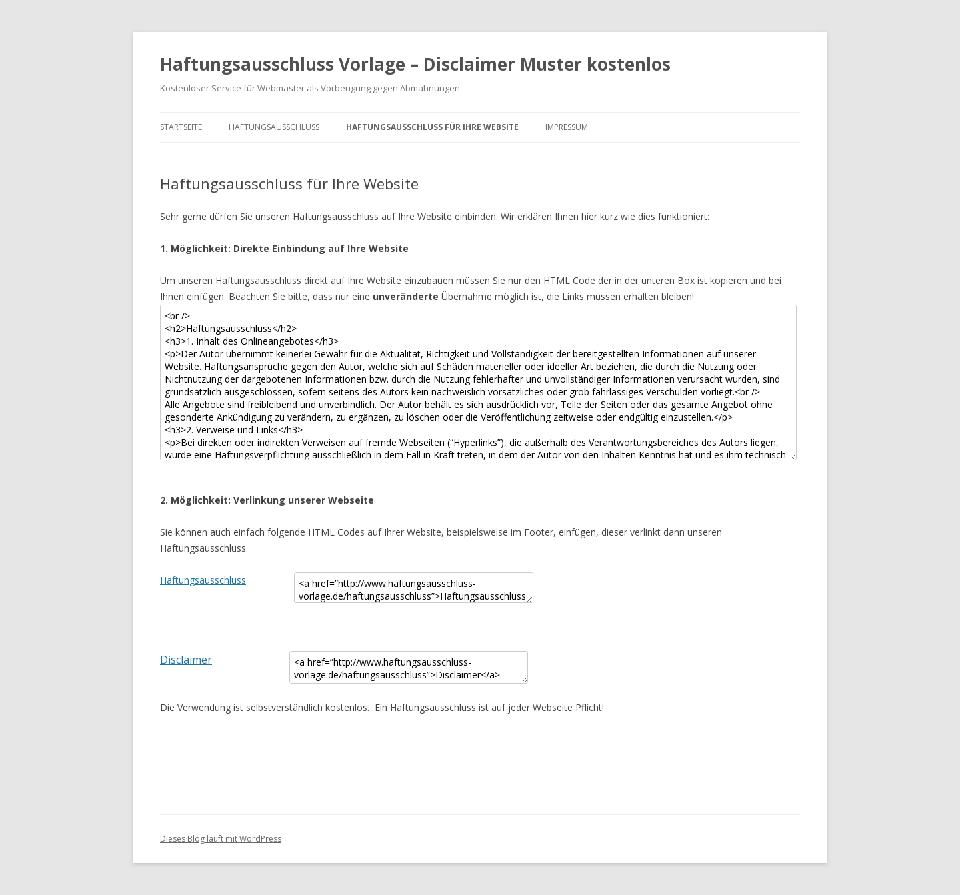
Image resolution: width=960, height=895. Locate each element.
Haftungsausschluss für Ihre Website (432, 127)
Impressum (566, 127)
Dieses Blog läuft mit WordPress (220, 838)
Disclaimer (186, 659)
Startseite (181, 127)
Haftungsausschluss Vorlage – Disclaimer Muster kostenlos (415, 64)
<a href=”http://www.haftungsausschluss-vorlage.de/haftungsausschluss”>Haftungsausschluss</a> (413, 587)
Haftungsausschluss (274, 127)
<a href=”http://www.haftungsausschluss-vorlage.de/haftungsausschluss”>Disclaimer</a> (408, 667)
